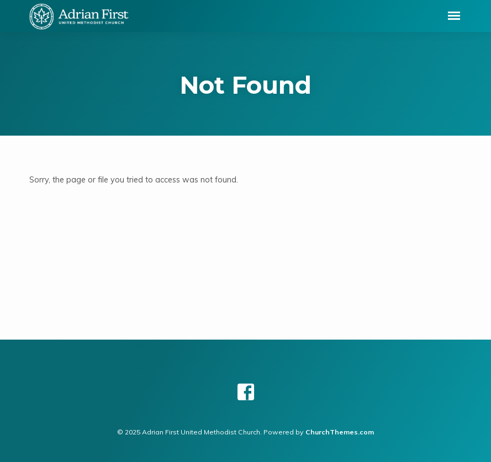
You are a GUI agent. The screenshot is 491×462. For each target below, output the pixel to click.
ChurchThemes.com (339, 432)
